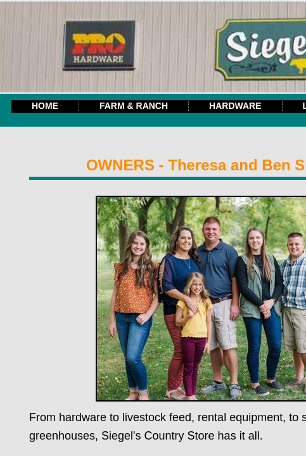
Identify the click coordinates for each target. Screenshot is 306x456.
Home (45, 106)
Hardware (235, 106)
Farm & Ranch (133, 106)
